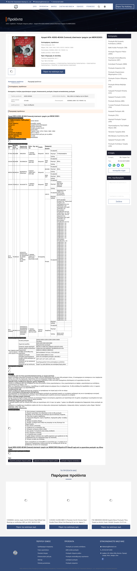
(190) (116, 140)
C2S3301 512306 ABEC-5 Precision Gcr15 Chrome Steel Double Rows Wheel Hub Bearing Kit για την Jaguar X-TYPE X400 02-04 (68, 521)
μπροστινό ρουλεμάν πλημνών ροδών (20, 460)
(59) (118, 136)
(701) (113, 115)
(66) (118, 127)
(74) (117, 79)
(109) (118, 145)
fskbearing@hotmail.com (41, 2)
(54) (116, 68)
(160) (117, 120)
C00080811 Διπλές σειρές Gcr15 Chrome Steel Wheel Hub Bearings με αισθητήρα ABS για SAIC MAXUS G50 (26, 521)
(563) (116, 132)
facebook (102, 559)
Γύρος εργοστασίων (43, 550)
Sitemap (40, 560)
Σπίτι (35, 6)
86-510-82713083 (57, 2)
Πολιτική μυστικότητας (44, 563)
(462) (117, 86)
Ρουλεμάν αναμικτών (72, 563)
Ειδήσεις (80, 6)
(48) (116, 111)
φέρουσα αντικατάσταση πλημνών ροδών (46, 460)
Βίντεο (54, 6)
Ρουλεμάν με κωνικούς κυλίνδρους (75, 546)
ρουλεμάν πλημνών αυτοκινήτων (70, 460)
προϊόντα (12, 23)
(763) (118, 106)
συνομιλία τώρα (119, 170)
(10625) (116, 42)
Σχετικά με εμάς (66, 6)
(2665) (117, 53)
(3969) (117, 64)
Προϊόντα (43, 6)
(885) (116, 101)
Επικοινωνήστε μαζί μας (44, 556)
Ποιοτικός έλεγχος (43, 553)
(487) (117, 59)
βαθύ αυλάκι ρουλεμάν (72, 550)
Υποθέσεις (90, 6)
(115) (116, 73)
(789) (117, 47)
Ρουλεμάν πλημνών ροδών (24, 23)
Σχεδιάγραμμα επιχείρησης (45, 546)
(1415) (117, 97)
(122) (117, 92)
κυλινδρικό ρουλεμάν (72, 560)
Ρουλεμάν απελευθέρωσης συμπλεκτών (77, 556)
